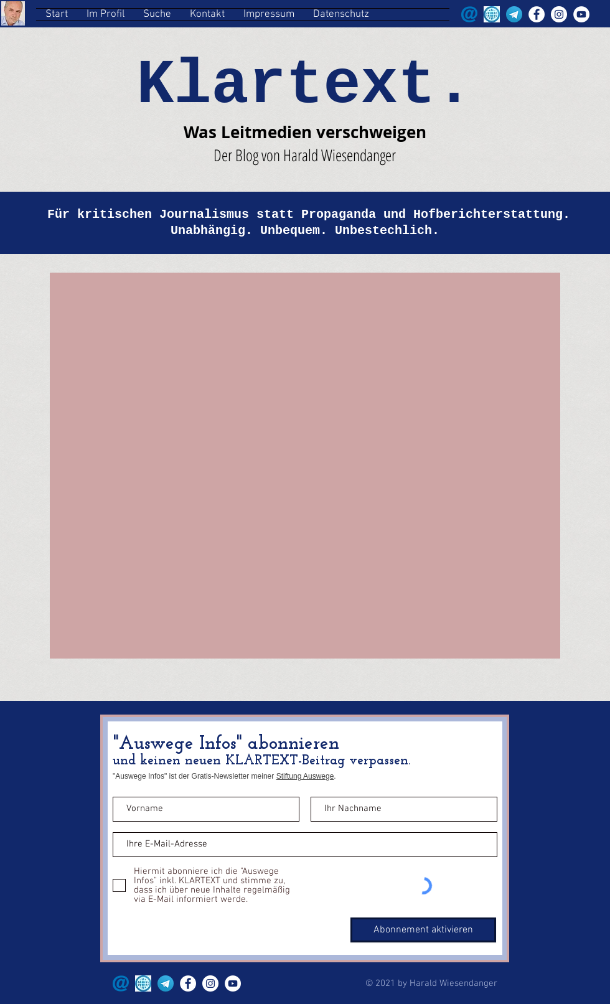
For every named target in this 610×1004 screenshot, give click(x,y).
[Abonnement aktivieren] (423, 929)
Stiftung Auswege (305, 776)
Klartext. (304, 85)
